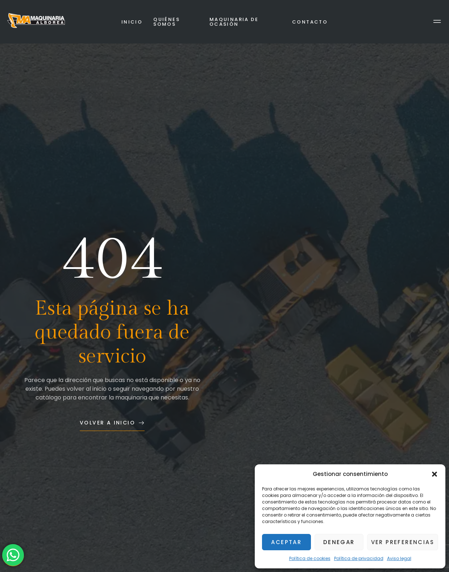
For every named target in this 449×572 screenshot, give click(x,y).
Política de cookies (309, 558)
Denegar (339, 542)
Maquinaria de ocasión (233, 22)
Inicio (131, 21)
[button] (434, 474)
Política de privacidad (358, 558)
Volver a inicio (112, 422)
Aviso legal (399, 558)
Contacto (310, 21)
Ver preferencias (402, 542)
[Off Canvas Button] (437, 22)
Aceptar (286, 542)
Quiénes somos (166, 22)
